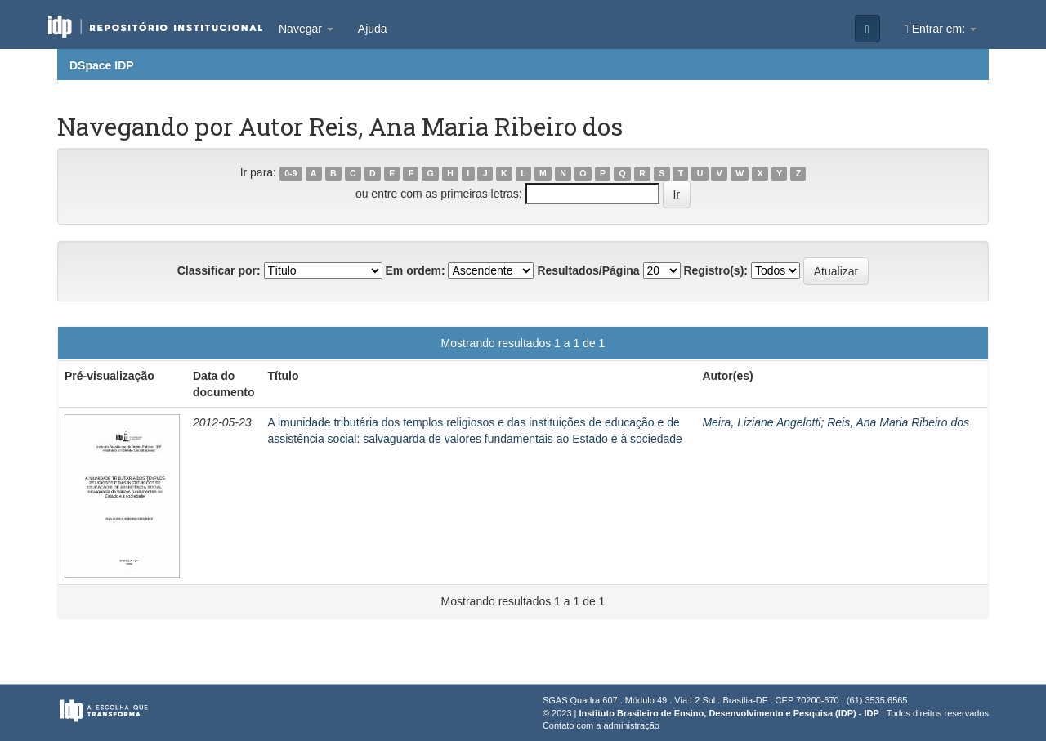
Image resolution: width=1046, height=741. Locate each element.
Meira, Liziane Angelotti (761, 422)
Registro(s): (715, 270)
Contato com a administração (601, 725)
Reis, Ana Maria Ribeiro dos (898, 422)
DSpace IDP (101, 65)
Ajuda (372, 28)
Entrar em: (941, 29)
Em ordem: (415, 270)
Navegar (306, 28)
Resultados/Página (588, 270)
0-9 (290, 173)
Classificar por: (219, 270)
